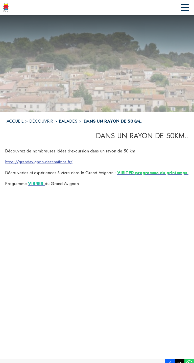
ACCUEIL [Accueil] (15, 121)
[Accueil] (6, 8)
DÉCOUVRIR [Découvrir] (41, 121)
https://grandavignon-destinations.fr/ (38, 162)
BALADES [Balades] (68, 121)
